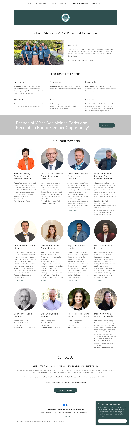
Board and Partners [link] (80, 3)
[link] (65, 17)
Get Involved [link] (41, 3)
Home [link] (30, 3)
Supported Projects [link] (59, 3)
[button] (72, 211)
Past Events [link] (97, 3)
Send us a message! (65, 390)
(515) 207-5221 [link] (66, 416)
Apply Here (107, 125)
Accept (112, 421)
